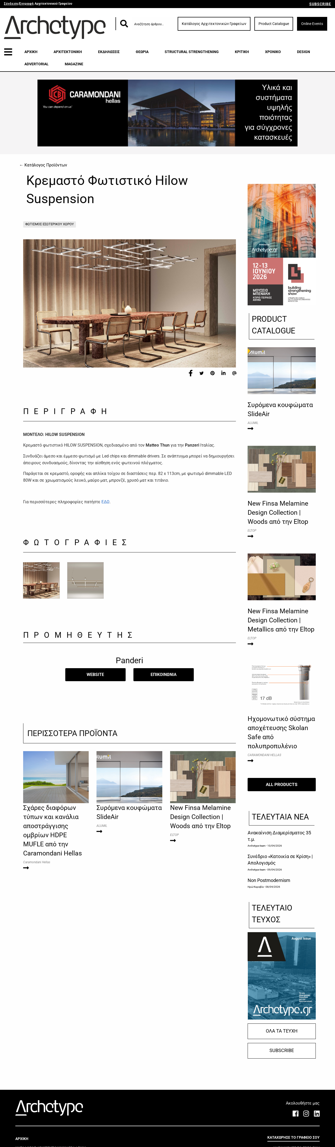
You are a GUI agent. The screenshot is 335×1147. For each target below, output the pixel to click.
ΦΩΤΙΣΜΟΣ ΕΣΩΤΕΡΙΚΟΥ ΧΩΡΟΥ (49, 224)
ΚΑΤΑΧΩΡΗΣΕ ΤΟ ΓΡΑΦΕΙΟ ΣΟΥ (293, 1137)
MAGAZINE (74, 64)
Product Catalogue (274, 24)
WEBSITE (95, 674)
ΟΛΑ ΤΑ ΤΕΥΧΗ (282, 1031)
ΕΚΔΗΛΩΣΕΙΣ (109, 52)
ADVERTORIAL (36, 64)
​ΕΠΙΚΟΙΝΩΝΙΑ (164, 674)
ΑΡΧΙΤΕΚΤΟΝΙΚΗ (68, 52)
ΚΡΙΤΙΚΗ (242, 52)
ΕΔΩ (105, 501)
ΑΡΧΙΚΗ (30, 52)
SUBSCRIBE (320, 4)
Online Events (312, 24)
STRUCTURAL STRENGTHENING (192, 52)
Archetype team (257, 845)
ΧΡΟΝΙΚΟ (273, 52)
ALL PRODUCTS (281, 784)
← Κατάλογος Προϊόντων (43, 165)
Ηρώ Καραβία (256, 886)
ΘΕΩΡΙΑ (142, 52)
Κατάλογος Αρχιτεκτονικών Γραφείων (214, 24)
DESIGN (303, 52)
